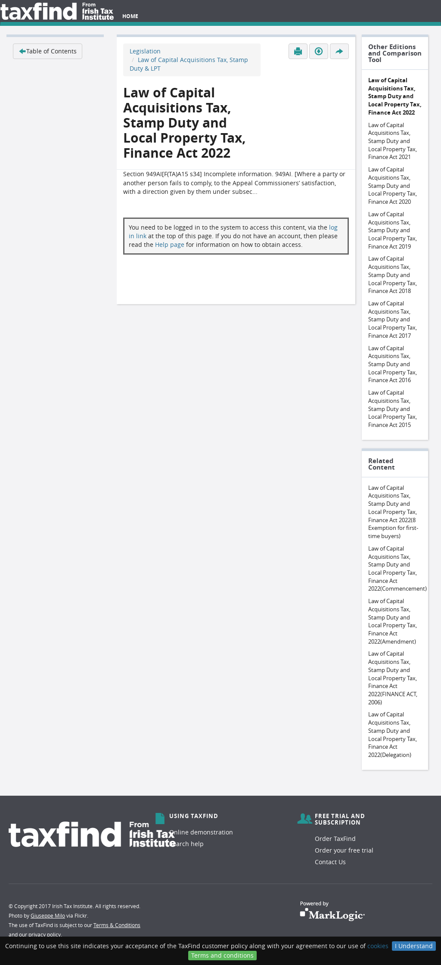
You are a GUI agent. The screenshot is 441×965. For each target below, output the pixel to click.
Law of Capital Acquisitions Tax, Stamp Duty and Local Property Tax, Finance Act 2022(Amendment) (392, 621)
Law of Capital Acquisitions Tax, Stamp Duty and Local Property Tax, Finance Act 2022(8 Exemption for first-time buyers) (393, 512)
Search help (186, 844)
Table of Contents (48, 51)
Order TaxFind (335, 838)
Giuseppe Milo (48, 915)
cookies (377, 946)
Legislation (145, 51)
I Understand (414, 946)
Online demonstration (201, 832)
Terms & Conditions (116, 924)
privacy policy (44, 934)
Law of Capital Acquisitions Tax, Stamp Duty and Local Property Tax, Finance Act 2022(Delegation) (392, 734)
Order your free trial (344, 850)
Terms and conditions (222, 955)
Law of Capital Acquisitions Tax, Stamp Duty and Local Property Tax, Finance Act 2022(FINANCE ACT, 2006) (392, 678)
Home (130, 16)
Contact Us (330, 862)
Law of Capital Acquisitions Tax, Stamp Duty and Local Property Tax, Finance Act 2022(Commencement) (397, 569)
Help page (169, 244)
